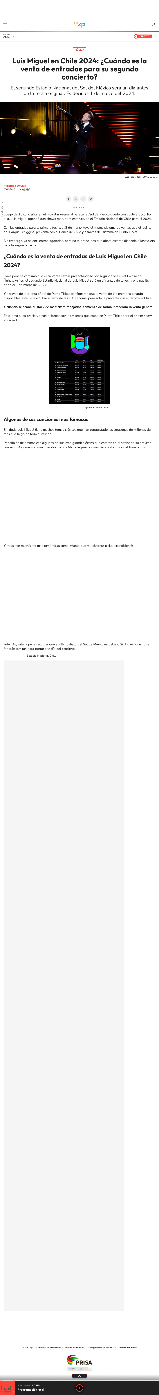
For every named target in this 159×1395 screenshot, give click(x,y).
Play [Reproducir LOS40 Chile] (79, 1388)
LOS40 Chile (79, 24)
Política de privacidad (49, 1347)
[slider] (79, 1380)
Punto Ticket (113, 316)
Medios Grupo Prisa (79, 1369)
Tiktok (57, 1323)
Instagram (65, 1323)
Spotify (94, 1323)
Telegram (90, 199)
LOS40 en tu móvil (127, 1347)
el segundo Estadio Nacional (46, 280)
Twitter (76, 199)
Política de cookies (74, 1347)
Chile (6, 37)
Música (79, 49)
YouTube (72, 1323)
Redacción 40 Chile (15, 185)
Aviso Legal (28, 1347)
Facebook (68, 199)
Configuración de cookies (101, 1347)
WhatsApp (83, 199)
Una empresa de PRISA (79, 1360)
